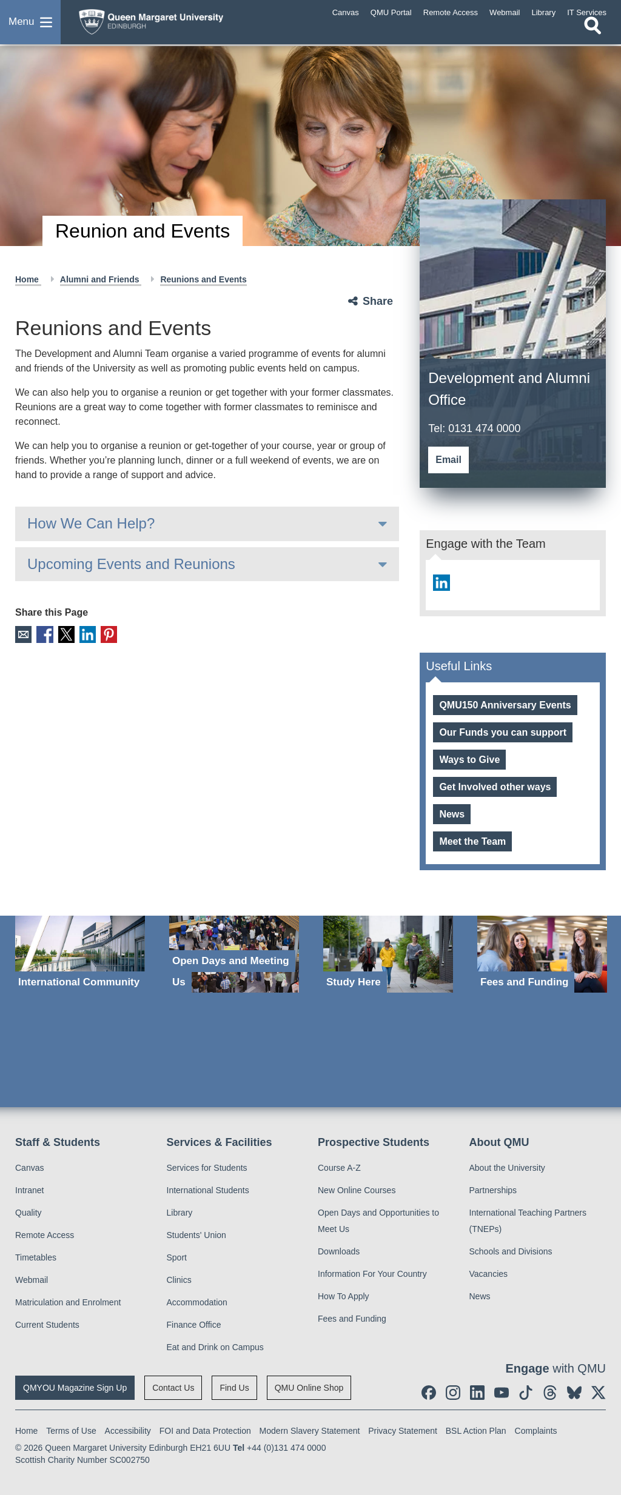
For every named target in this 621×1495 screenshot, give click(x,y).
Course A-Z (339, 1168)
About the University (507, 1168)
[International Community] (80, 954)
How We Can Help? (91, 523)
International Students (208, 1190)
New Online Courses (356, 1190)
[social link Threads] (550, 1392)
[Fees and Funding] (542, 954)
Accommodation (197, 1302)
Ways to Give (469, 759)
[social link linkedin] (441, 582)
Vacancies (488, 1274)
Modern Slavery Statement (310, 1431)
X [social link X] (66, 634)
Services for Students (207, 1168)
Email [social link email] (23, 634)
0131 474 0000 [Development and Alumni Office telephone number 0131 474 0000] (484, 428)
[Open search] (592, 34)
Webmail (31, 1280)
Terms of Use (71, 1431)
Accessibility (128, 1431)
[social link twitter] (598, 1392)
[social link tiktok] (526, 1392)
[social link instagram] (453, 1392)
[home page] (167, 23)
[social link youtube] (501, 1392)
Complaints (536, 1431)
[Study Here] (388, 954)
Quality (28, 1212)
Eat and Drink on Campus (215, 1347)
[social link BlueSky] (574, 1392)
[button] (30, 26)
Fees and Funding (352, 1319)
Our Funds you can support (502, 732)
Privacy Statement (402, 1431)
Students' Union (196, 1235)
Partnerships (493, 1190)
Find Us (234, 1388)
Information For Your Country (372, 1274)
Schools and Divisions (510, 1251)
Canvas (29, 1168)
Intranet (29, 1190)
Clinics (179, 1280)
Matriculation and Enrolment (68, 1302)
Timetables (35, 1257)
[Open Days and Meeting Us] (234, 954)
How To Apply (343, 1296)
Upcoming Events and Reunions (131, 564)
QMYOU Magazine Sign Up (75, 1388)
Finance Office (194, 1325)
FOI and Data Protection (205, 1431)
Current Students (47, 1325)
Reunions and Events (203, 279)
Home (28, 279)
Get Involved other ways (495, 787)
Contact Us (173, 1388)
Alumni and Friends (101, 279)
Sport (177, 1257)
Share (378, 301)
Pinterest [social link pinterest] (108, 634)
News (452, 814)
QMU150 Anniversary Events (505, 705)
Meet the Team (472, 841)
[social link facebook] (428, 1392)
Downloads (339, 1251)
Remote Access (44, 1235)
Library (180, 1212)
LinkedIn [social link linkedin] (87, 634)
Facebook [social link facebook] (44, 634)
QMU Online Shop (309, 1388)
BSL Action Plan (476, 1431)
